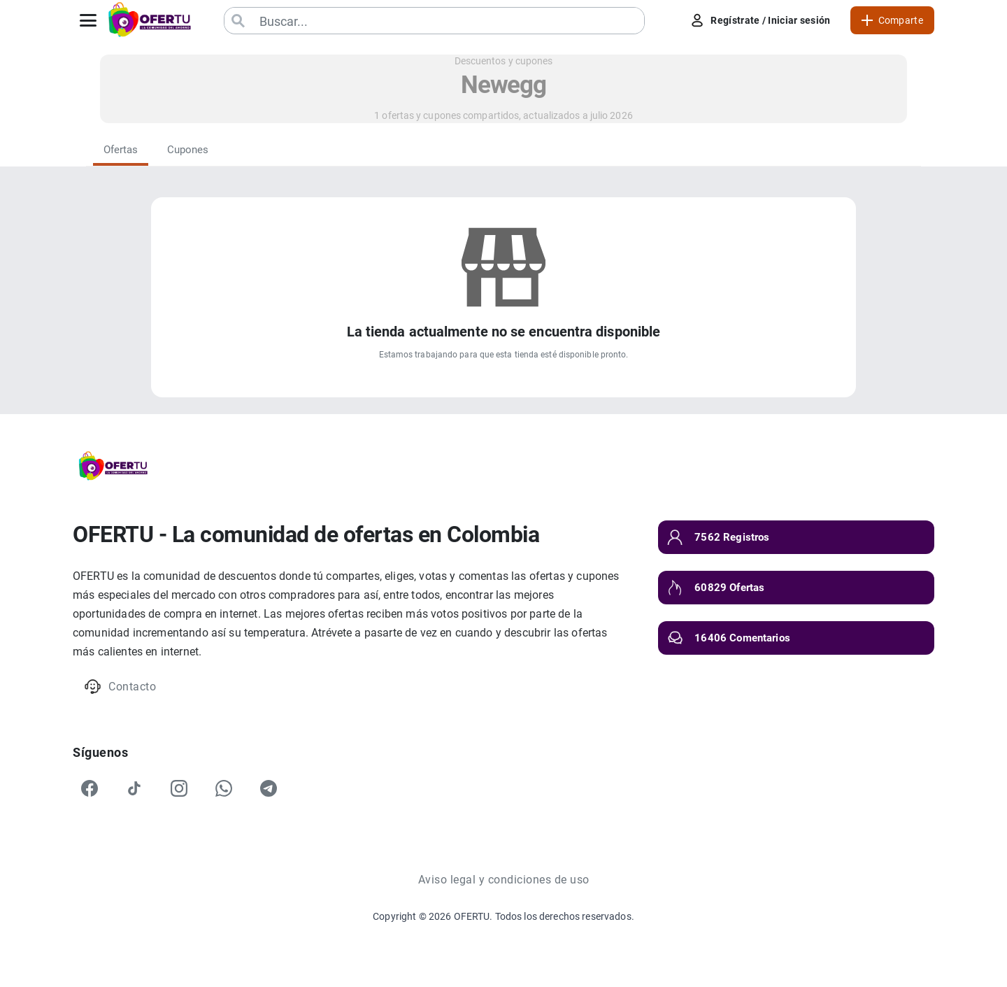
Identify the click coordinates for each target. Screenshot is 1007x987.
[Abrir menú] (88, 20)
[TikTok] (134, 788)
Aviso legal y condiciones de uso (504, 879)
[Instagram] (179, 788)
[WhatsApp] (224, 788)
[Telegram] (268, 788)
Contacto (120, 686)
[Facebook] (89, 788)
